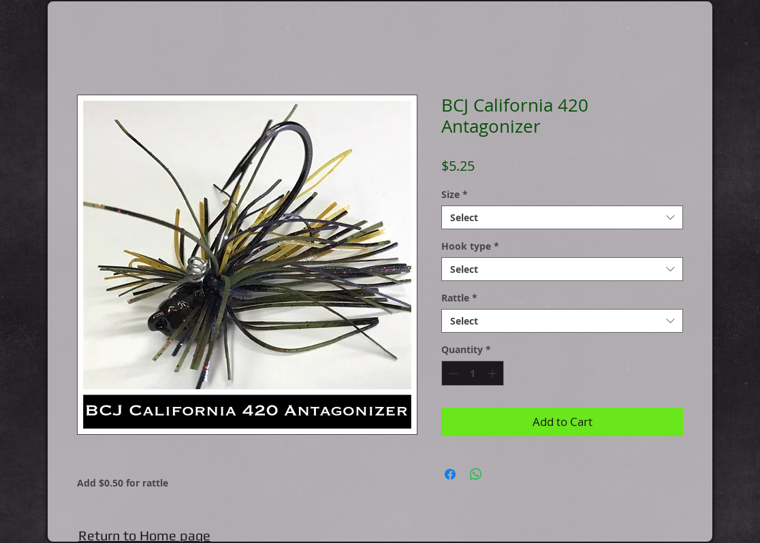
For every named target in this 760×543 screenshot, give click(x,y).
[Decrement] (451, 373)
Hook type (470, 246)
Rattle (459, 297)
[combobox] (562, 217)
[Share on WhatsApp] (476, 474)
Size (454, 194)
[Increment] (493, 373)
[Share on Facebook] (450, 474)
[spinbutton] (472, 373)
